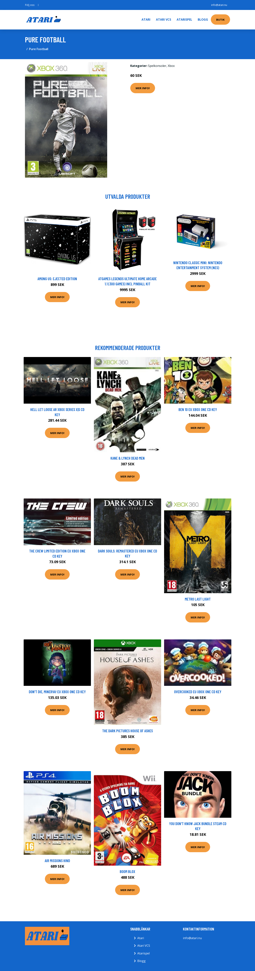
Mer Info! (143, 88)
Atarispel (184, 20)
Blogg (203, 20)
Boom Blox (127, 871)
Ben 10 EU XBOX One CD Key (197, 409)
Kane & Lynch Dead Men (127, 458)
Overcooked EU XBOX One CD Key (197, 691)
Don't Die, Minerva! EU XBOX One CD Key (57, 691)
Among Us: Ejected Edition (57, 278)
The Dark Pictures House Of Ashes (127, 730)
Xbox (171, 66)
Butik (220, 19)
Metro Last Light (198, 599)
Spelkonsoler (157, 66)
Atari (146, 20)
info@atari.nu (219, 5)
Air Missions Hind (57, 860)
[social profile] (38, 4)
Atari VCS (163, 20)
